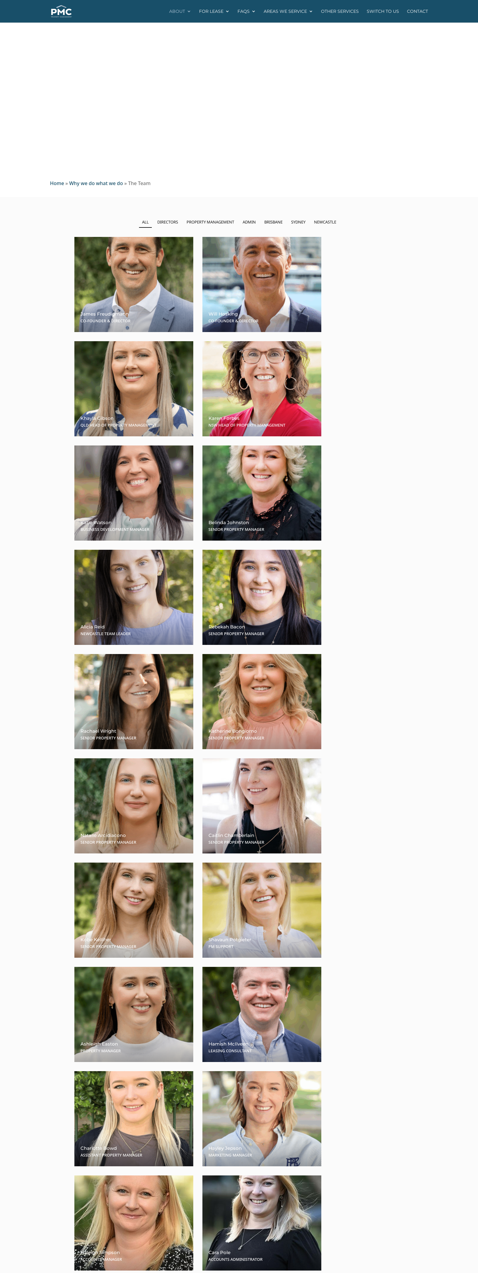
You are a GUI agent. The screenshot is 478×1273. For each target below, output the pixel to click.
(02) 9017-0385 (292, 1190)
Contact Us (239, 1110)
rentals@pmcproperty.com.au (282, 1204)
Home (57, 183)
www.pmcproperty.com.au (378, 1172)
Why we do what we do (96, 183)
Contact (417, 11)
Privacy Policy (189, 1264)
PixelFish (238, 1264)
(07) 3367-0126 (288, 1172)
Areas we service (285, 11)
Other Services (340, 11)
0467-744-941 (281, 1197)
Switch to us (383, 11)
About (177, 11)
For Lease (211, 11)
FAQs (243, 11)
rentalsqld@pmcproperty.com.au (285, 1179)
